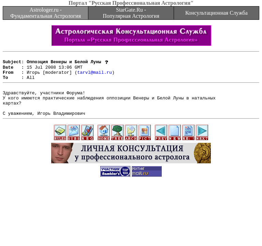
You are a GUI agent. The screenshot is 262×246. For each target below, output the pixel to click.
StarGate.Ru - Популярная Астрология (131, 13)
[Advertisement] (131, 208)
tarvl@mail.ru (94, 76)
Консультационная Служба (216, 13)
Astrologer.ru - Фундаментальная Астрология (45, 13)
